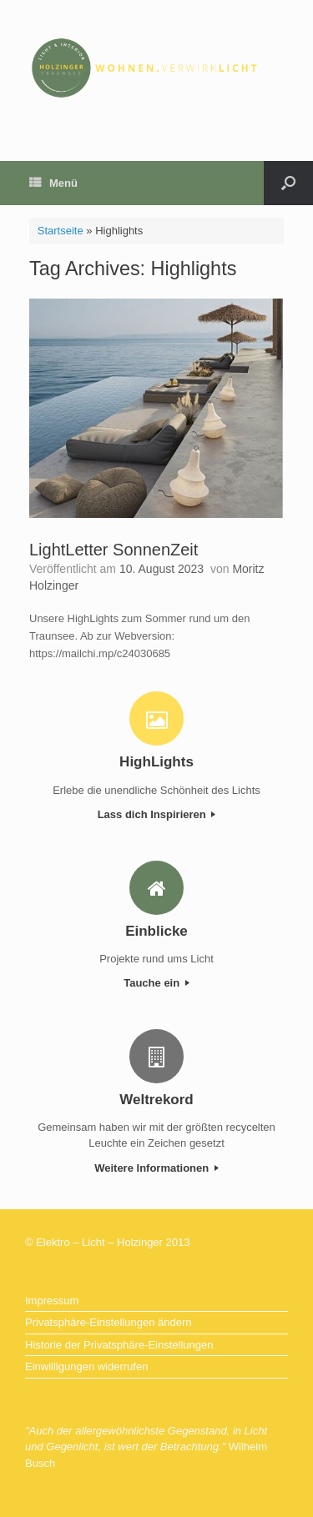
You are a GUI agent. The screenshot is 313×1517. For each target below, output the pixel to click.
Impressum (51, 1300)
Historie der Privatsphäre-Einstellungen (119, 1345)
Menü (53, 183)
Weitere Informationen (156, 1168)
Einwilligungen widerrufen (86, 1366)
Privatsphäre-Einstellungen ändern (108, 1322)
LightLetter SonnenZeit (113, 549)
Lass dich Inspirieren (157, 814)
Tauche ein (156, 983)
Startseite (60, 230)
